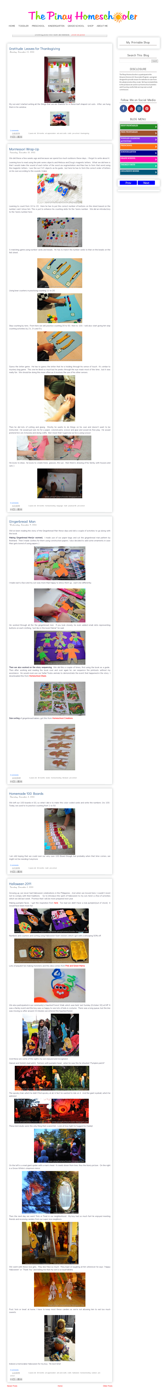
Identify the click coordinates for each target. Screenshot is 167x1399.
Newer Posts (12, 1386)
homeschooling (50, 506)
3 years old (32, 133)
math (65, 506)
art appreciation (50, 133)
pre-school (76, 133)
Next (146, 183)
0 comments (14, 503)
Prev (128, 183)
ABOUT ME (102, 26)
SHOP (90, 26)
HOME (12, 26)
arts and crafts (62, 133)
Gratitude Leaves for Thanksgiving (34, 48)
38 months (40, 133)
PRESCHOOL (38, 26)
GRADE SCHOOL (76, 26)
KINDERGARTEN (56, 26)
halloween (75, 1373)
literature (65, 778)
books (48, 778)
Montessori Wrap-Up (24, 149)
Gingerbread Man (22, 521)
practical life (72, 506)
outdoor (94, 1373)
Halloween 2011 (20, 884)
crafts (69, 133)
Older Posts (107, 1386)
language (60, 506)
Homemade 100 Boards (26, 793)
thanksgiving (85, 133)
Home (60, 1386)
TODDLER (23, 26)
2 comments (14, 130)
